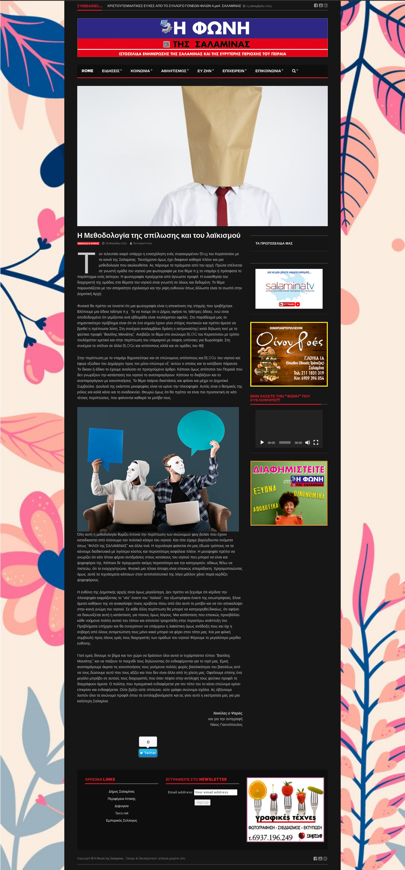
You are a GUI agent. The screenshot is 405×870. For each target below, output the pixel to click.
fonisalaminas (142, 243)
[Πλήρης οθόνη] (315, 442)
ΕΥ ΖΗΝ (205, 71)
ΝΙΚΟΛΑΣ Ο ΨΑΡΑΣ (88, 243)
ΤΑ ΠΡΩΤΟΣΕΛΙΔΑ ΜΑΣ (274, 243)
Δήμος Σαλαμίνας (122, 791)
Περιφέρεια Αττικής (122, 799)
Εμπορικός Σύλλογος (121, 820)
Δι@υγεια (121, 806)
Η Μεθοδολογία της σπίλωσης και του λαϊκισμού (158, 235)
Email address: (202, 792)
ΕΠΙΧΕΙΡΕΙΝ (233, 71)
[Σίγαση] (307, 442)
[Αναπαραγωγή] (262, 442)
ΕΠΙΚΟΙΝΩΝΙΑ (268, 71)
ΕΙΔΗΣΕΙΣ (111, 71)
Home (87, 71)
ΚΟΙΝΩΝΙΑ (140, 71)
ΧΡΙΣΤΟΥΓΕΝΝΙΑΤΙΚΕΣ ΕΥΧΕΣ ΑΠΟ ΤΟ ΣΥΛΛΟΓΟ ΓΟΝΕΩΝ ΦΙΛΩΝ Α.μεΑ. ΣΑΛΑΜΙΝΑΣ (174, 6)
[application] (289, 429)
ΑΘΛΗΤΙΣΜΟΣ (173, 71)
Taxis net (121, 813)
